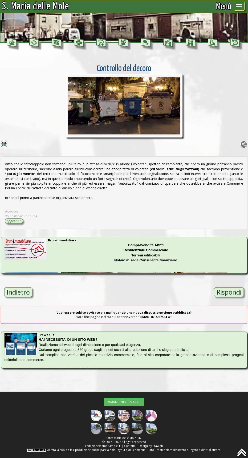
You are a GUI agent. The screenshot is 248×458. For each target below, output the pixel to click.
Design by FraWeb (151, 446)
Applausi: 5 (14, 221)
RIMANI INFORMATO (124, 402)
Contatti (129, 446)
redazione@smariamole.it (102, 446)
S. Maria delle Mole (35, 7)
